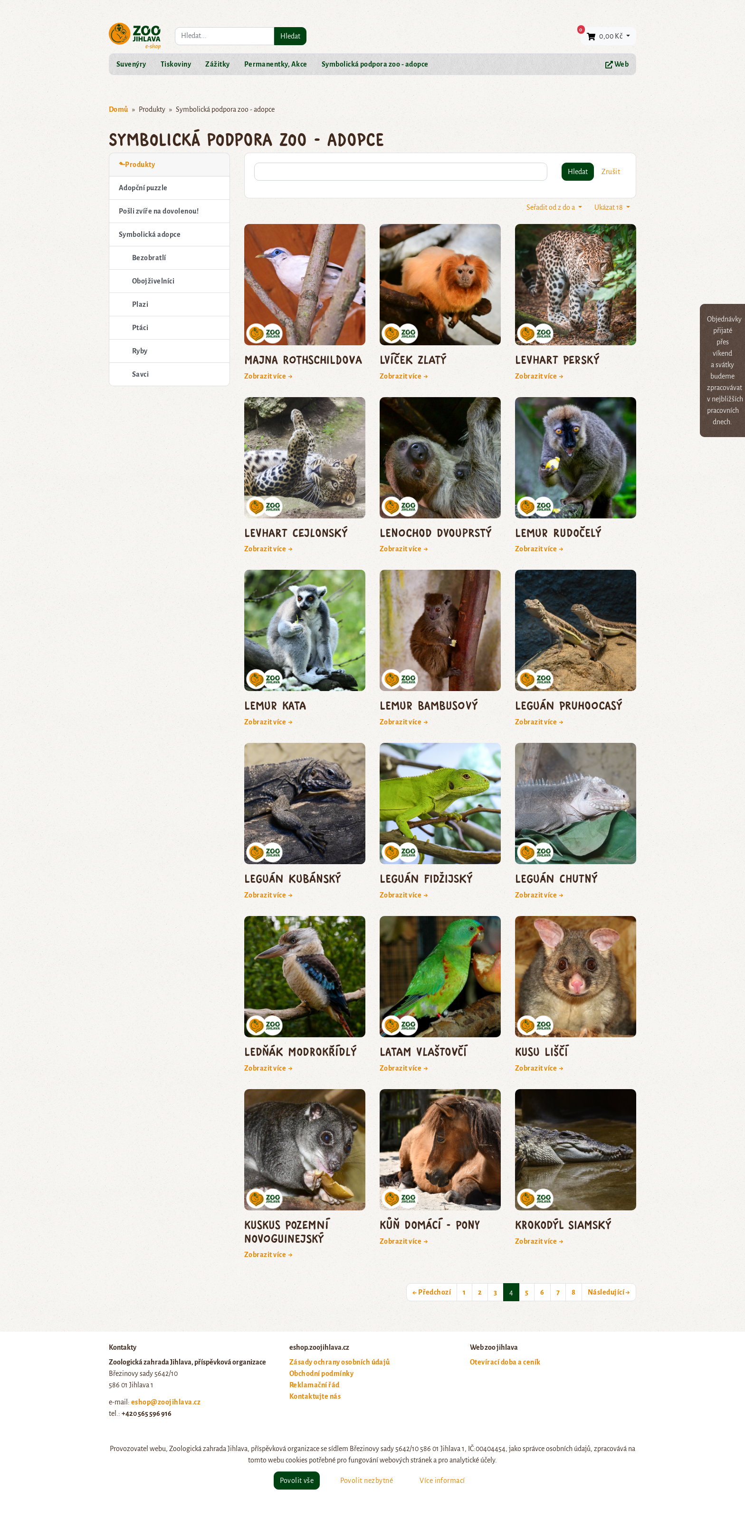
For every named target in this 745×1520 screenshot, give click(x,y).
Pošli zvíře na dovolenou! (159, 211)
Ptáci (140, 327)
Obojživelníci (153, 281)
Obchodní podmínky (321, 1373)
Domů (118, 109)
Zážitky (217, 64)
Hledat (290, 36)
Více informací (442, 1480)
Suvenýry (131, 64)
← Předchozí (431, 1292)
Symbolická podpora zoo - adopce (375, 64)
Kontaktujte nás (315, 1396)
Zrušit (611, 171)
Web (617, 64)
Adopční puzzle (143, 188)
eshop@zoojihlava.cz (166, 1402)
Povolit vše (297, 1480)
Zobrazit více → (268, 376)
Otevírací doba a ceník (505, 1362)
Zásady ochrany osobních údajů (339, 1362)
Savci (140, 374)
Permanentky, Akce (275, 64)
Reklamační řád (314, 1385)
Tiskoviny (176, 64)
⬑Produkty (137, 164)
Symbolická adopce (150, 234)
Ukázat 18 (609, 207)
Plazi (140, 304)
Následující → (609, 1292)
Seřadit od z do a (551, 207)
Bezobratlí (149, 258)
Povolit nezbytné (366, 1480)
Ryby (140, 351)
